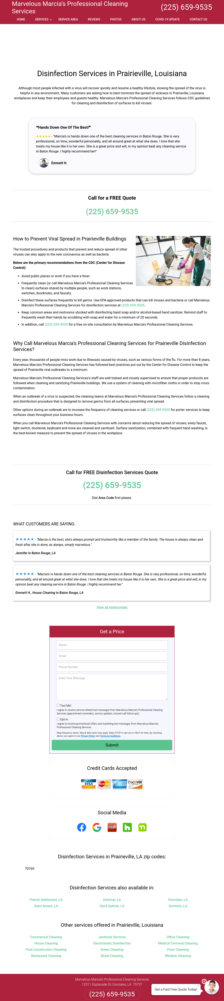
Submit (111, 707)
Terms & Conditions (110, 698)
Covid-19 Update (167, 19)
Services (44, 21)
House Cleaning (46, 906)
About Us (138, 19)
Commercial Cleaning (46, 899)
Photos (116, 19)
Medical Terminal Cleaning (178, 906)
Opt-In (64, 681)
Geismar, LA (112, 862)
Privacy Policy (88, 698)
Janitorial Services (112, 899)
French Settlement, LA (46, 862)
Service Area (68, 19)
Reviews (94, 19)
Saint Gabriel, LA (112, 868)
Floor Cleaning (178, 912)
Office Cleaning (178, 899)
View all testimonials (112, 570)
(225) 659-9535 (186, 7)
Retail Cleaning (112, 918)
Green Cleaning (112, 912)
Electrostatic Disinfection (112, 906)
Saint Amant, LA (46, 868)
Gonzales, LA (178, 862)
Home (21, 19)
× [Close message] (199, 985)
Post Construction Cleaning (46, 912)
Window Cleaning (178, 918)
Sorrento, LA (178, 868)
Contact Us (198, 19)
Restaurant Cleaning (46, 918)
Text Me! (65, 668)
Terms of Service (142, 992)
